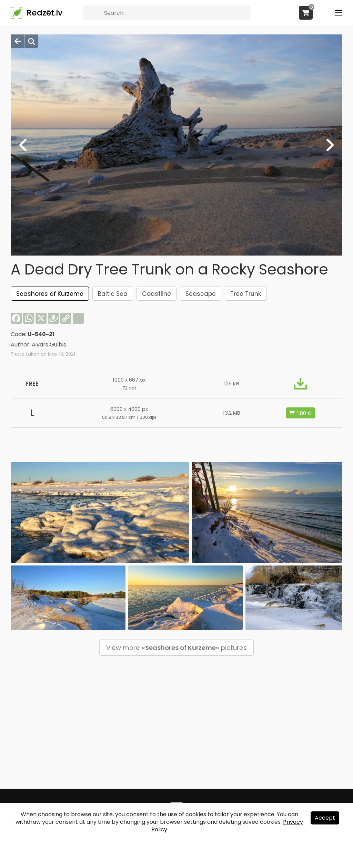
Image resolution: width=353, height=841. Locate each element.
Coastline (156, 294)
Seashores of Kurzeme (49, 294)
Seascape (200, 294)
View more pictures (176, 647)
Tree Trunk (245, 294)
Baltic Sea (113, 294)
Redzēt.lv (44, 12)
